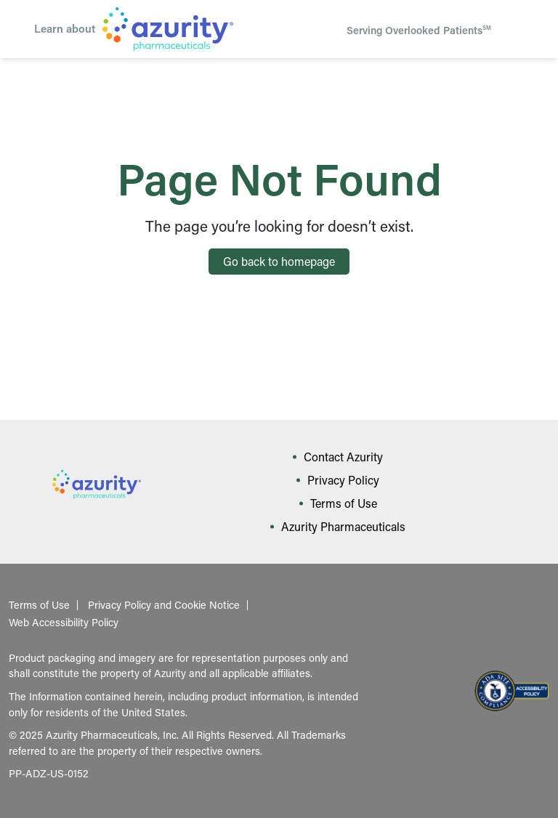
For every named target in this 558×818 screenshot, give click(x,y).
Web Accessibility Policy (63, 622)
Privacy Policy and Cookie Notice (164, 605)
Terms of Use (343, 503)
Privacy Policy (343, 479)
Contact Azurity (343, 456)
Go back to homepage (279, 261)
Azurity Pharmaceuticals (343, 526)
